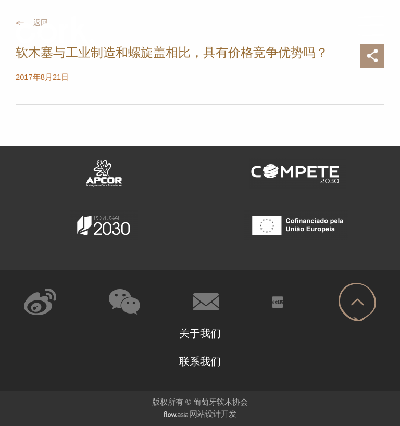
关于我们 (200, 333)
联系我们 (200, 361)
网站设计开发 (213, 414)
